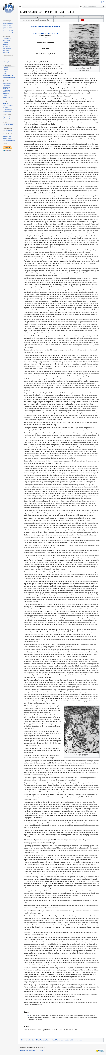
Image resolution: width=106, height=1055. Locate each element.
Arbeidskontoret (7, 83)
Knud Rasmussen (58, 1040)
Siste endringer (7, 48)
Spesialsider (6, 107)
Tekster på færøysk (8, 33)
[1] (38, 123)
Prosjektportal (6, 85)
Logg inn (102, 1)
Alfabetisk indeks (33, 1040)
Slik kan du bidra (7, 130)
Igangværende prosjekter (6, 87)
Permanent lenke (7, 109)
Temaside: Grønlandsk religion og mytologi (45, 26)
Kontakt (5, 95)
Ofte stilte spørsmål (8, 97)
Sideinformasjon (7, 111)
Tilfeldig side (6, 52)
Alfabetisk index (7, 38)
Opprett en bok (7, 136)
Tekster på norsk (7, 27)
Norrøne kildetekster (8, 23)
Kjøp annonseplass (8, 124)
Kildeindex (5, 42)
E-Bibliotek (5, 67)
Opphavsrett (6, 93)
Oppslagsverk (6, 117)
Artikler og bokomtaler (8, 62)
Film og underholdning (9, 77)
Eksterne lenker (7, 119)
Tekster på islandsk (8, 31)
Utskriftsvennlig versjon (9, 140)
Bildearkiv (5, 69)
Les (80, 6)
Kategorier (24, 1040)
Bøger (4, 73)
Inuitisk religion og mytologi (73, 1040)
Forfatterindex (6, 46)
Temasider (5, 44)
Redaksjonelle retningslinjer (6, 91)
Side (20, 6)
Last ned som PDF (8, 138)
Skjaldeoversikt (7, 60)
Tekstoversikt (6, 40)
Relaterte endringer (8, 105)
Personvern (22, 1050)
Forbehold (40, 1050)
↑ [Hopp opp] (28, 1015)
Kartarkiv (5, 71)
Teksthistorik (6, 50)
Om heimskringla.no (31, 1050)
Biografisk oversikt (7, 58)
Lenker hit (5, 103)
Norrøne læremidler (8, 75)
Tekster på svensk (7, 29)
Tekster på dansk (45, 1040)
